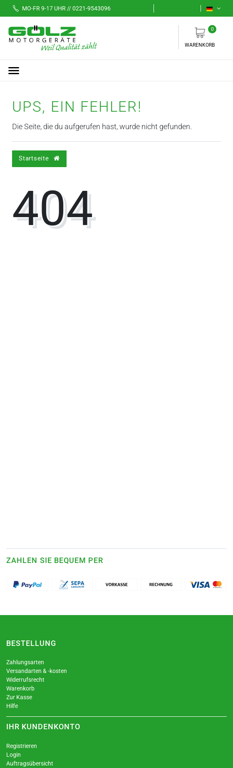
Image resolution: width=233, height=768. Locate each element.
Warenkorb (200, 36)
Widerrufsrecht (25, 679)
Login (13, 754)
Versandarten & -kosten (36, 671)
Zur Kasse (19, 697)
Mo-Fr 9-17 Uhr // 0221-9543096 (59, 8)
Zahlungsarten (25, 662)
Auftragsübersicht (29, 763)
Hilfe (12, 706)
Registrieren (21, 746)
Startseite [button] (39, 158)
